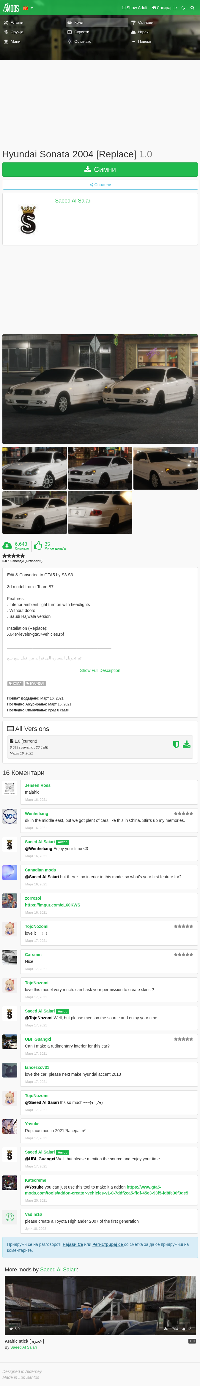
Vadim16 (33, 1214)
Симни (100, 169)
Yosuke (32, 1123)
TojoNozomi (36, 926)
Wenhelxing (36, 813)
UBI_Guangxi (38, 1039)
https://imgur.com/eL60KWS (52, 905)
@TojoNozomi (39, 1017)
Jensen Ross (38, 785)
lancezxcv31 (37, 1067)
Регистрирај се (108, 1244)
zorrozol (33, 898)
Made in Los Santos (20, 1377)
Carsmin (33, 954)
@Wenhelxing (38, 848)
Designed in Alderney (22, 1371)
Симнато (22, 548)
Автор (62, 842)
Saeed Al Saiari (73, 201)
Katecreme (35, 1180)
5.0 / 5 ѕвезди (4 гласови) (22, 561)
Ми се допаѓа (55, 548)
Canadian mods (40, 870)
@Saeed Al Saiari (42, 876)
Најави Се (73, 1244)
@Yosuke (34, 1187)
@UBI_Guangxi (40, 1158)
